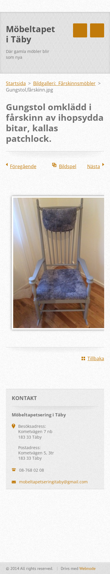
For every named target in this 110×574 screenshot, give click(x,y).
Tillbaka (95, 358)
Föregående (23, 166)
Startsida (16, 83)
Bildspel (67, 166)
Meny (97, 30)
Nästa (93, 166)
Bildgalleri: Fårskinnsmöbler (64, 83)
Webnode (87, 568)
